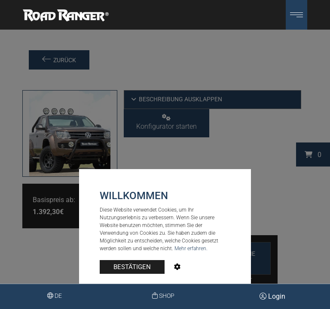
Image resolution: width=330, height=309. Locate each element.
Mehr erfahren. (191, 248)
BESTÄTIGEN (132, 267)
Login (272, 296)
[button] (296, 15)
